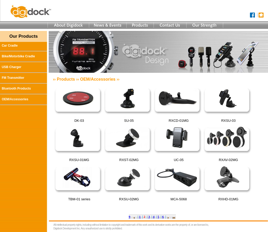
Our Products (23, 36)
